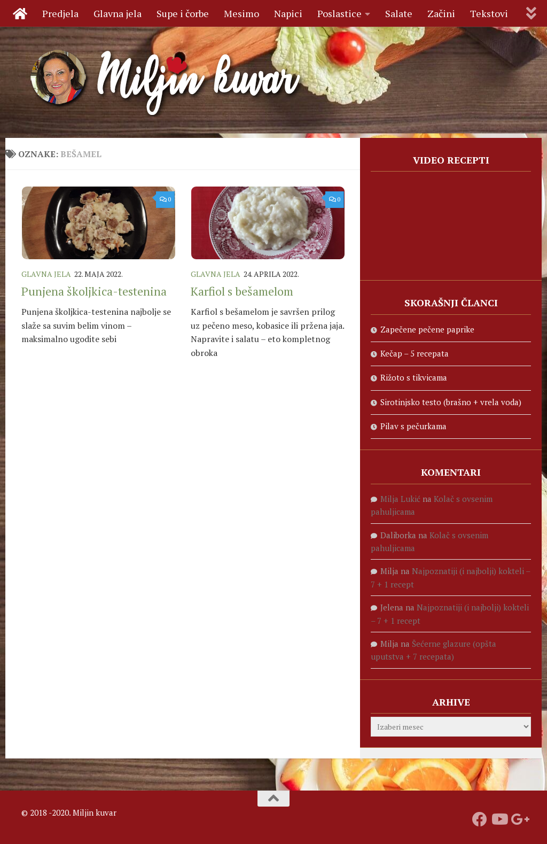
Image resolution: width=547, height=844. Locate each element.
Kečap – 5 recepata (414, 353)
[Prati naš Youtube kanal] (498, 819)
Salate (398, 13)
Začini (441, 13)
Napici (288, 13)
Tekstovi (489, 13)
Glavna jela (117, 13)
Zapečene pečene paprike (427, 329)
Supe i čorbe (183, 13)
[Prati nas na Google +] (518, 819)
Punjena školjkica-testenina (94, 291)
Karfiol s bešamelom (242, 291)
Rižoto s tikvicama (413, 377)
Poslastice (339, 13)
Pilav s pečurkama (413, 426)
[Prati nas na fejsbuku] (479, 819)
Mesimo (241, 13)
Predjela (60, 13)
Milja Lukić (400, 498)
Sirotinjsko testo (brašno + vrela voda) (450, 402)
